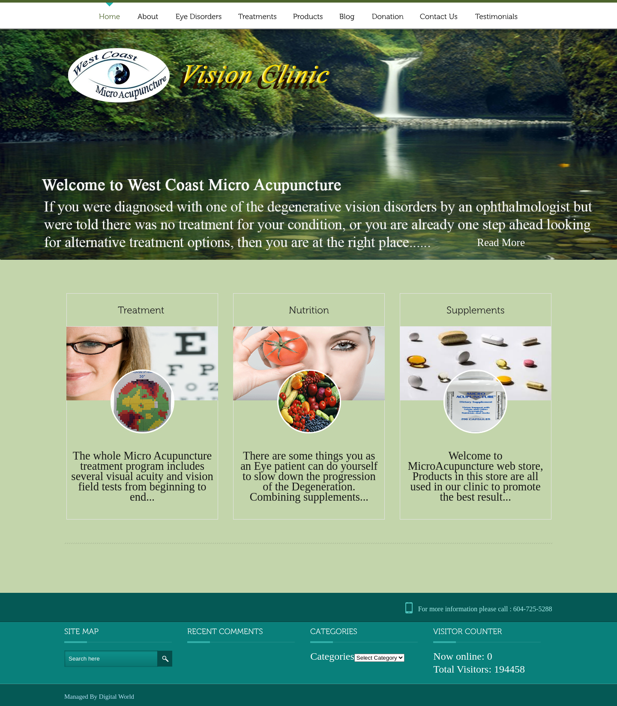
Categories (332, 656)
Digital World (116, 696)
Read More (501, 242)
